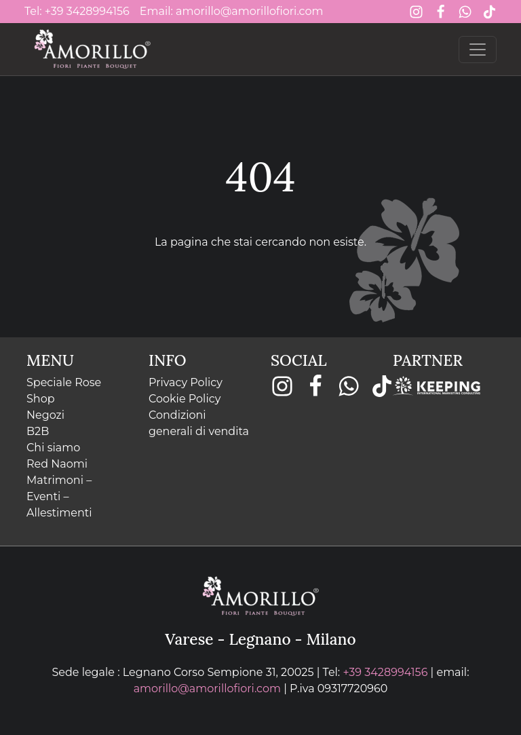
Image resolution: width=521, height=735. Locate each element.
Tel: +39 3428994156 (77, 11)
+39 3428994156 (385, 672)
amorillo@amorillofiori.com (207, 688)
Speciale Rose (63, 382)
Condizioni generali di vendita (199, 423)
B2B (37, 431)
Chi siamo (53, 447)
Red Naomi (57, 463)
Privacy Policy (186, 382)
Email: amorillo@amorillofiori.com (232, 11)
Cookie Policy (184, 398)
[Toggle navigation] (478, 49)
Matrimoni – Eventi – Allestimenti (59, 496)
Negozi (45, 415)
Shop (40, 398)
